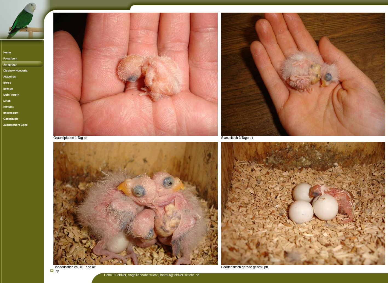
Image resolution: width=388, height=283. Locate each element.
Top (54, 271)
